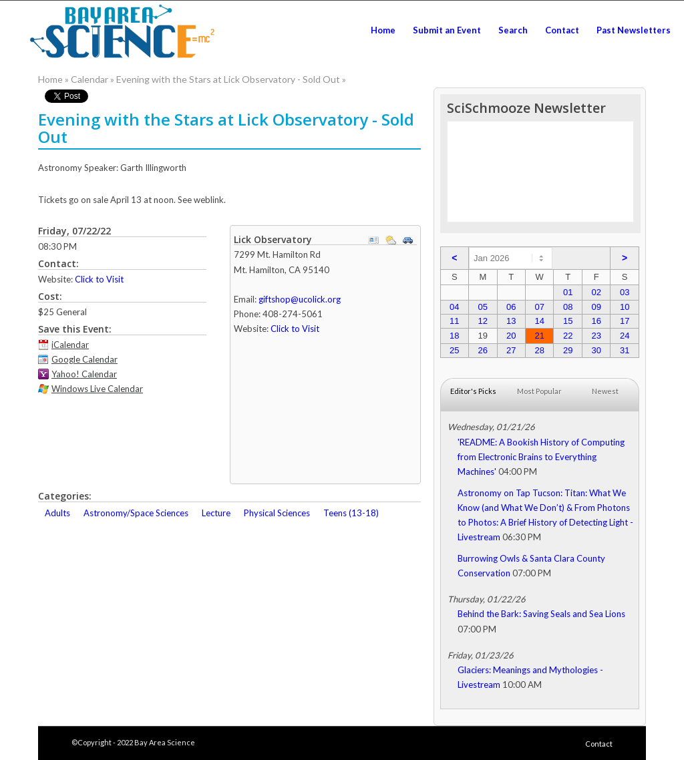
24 (624, 336)
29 (567, 350)
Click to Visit (99, 279)
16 (596, 321)
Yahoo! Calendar (84, 374)
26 (483, 350)
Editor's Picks (473, 391)
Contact (599, 743)
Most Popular (539, 391)
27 (511, 350)
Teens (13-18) (351, 513)
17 (624, 321)
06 (511, 307)
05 (483, 307)
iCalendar (70, 344)
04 (454, 307)
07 (539, 307)
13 (511, 321)
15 (567, 321)
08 (567, 307)
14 (539, 321)
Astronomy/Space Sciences (135, 513)
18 (454, 336)
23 (596, 336)
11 (454, 321)
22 (567, 336)
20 (511, 336)
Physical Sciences (277, 513)
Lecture (216, 513)
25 (454, 350)
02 (596, 292)
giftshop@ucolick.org (300, 299)
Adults (57, 513)
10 (624, 307)
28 (539, 350)
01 (567, 292)
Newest (605, 391)
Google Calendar (84, 359)
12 (483, 321)
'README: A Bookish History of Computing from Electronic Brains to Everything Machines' (541, 457)
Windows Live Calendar (97, 388)
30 (596, 350)
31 (624, 350)
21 (539, 336)
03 (624, 292)
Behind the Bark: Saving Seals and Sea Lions (541, 613)
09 (596, 307)
